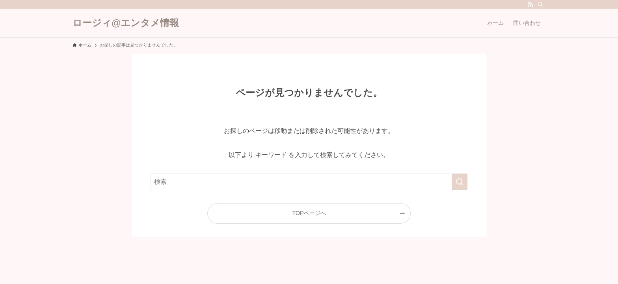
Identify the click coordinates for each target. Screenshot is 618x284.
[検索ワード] (309, 182)
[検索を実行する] (459, 182)
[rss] (530, 4)
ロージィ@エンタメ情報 (126, 23)
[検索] (540, 4)
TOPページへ (309, 213)
